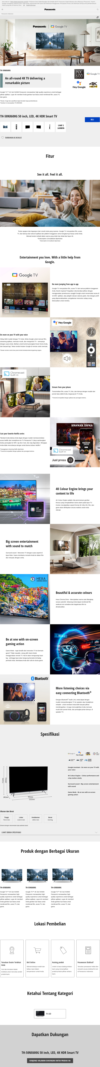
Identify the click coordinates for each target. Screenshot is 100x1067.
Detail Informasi (31, 5)
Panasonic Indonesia (7, 14)
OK (24, 5)
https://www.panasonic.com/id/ (19, 2)
